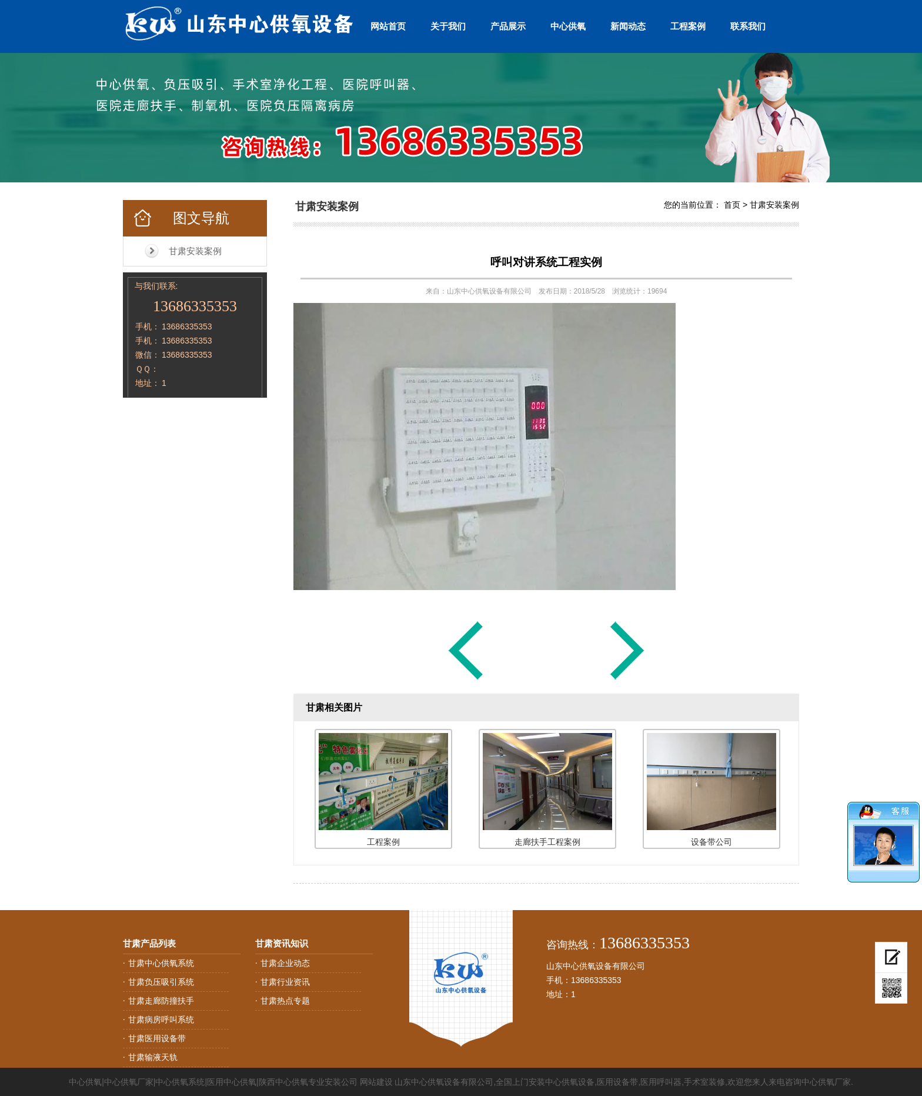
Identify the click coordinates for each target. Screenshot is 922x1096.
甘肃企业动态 (285, 963)
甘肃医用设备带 (157, 1038)
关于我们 (448, 26)
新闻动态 (628, 26)
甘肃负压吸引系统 (161, 982)
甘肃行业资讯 (285, 982)
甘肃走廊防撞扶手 (161, 1000)
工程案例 (688, 26)
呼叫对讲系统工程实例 (546, 262)
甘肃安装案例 (195, 251)
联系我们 (748, 26)
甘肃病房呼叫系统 (161, 1019)
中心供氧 (568, 26)
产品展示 (508, 26)
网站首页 (388, 26)
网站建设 (376, 1082)
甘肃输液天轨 (153, 1057)
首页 (732, 204)
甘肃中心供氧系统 (161, 963)
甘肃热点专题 (285, 1000)
